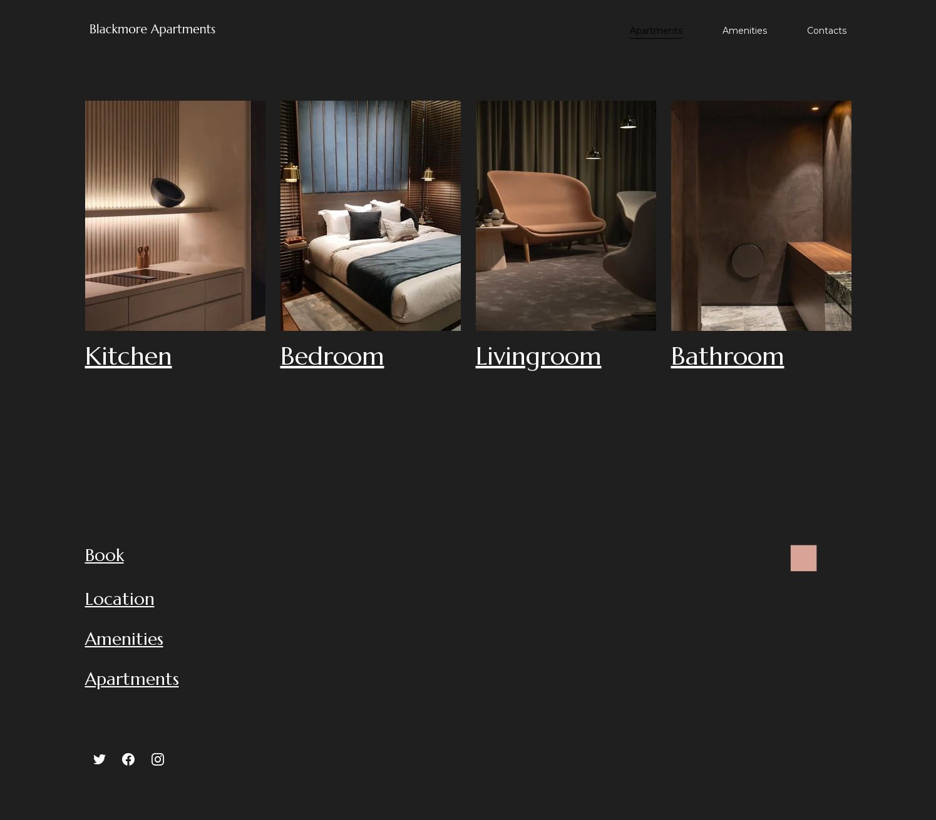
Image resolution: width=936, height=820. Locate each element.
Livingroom (539, 356)
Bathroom (727, 356)
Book (104, 555)
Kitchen (128, 356)
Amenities (745, 30)
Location (120, 599)
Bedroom (332, 356)
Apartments (656, 30)
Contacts (826, 30)
